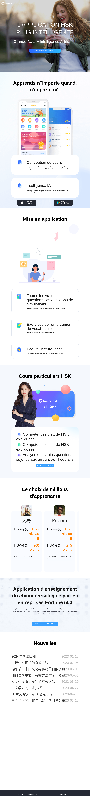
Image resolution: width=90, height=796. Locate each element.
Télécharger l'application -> (45, 465)
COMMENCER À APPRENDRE (45, 51)
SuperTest (7, 3)
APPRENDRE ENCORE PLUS (45, 624)
